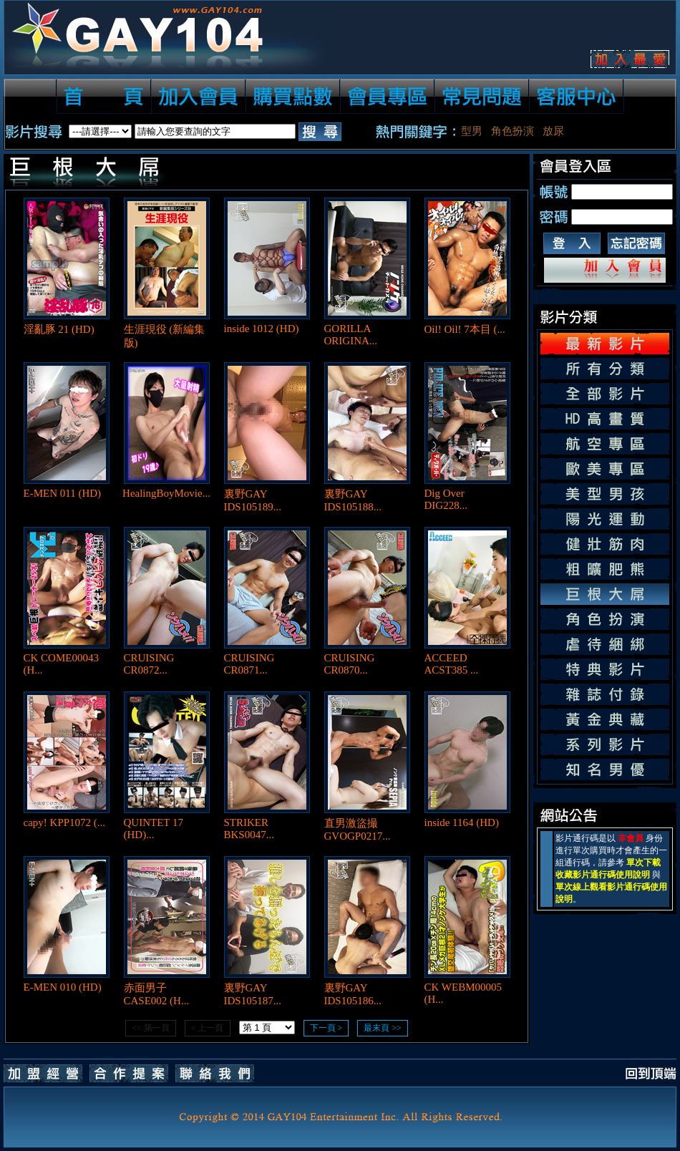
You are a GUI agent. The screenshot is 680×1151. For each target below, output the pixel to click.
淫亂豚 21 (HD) (59, 329)
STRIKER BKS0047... (249, 828)
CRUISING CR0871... (249, 664)
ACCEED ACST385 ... (451, 664)
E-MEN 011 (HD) (63, 493)
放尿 (553, 131)
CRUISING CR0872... (149, 664)
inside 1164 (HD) (461, 822)
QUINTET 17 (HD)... (153, 828)
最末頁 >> (383, 1028)
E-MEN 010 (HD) (63, 987)
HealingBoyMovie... (166, 493)
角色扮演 (512, 131)
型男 (471, 131)
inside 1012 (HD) (261, 328)
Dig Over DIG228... (445, 499)
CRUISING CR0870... (349, 664)
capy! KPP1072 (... (65, 822)
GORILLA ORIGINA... (351, 334)
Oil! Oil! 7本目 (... (464, 329)
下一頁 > (326, 1028)
